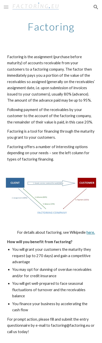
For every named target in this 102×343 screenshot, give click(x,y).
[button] (6, 7)
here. (90, 232)
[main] (51, 26)
